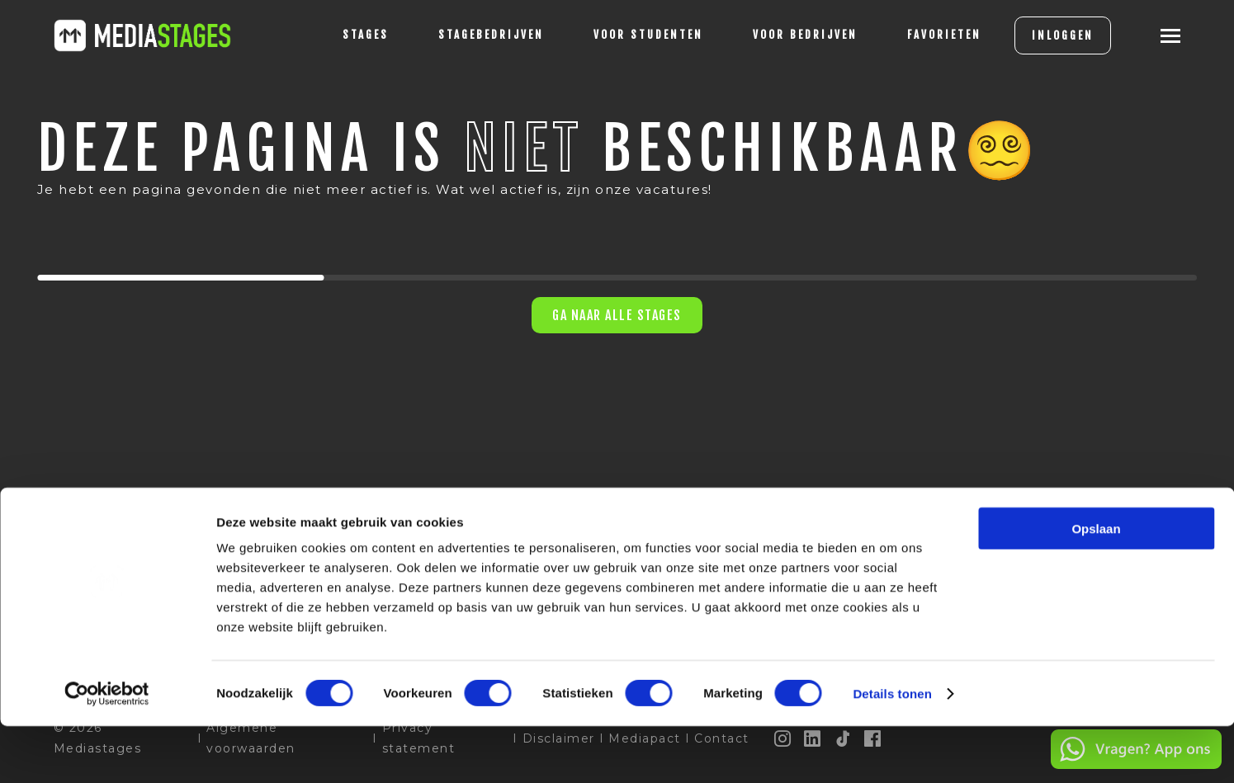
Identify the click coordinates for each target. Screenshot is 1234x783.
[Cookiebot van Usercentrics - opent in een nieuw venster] (107, 750)
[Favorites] (919, 35)
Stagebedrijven (466, 34)
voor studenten (623, 34)
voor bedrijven (780, 34)
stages (341, 34)
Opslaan (1095, 585)
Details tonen (892, 750)
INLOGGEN (1038, 35)
